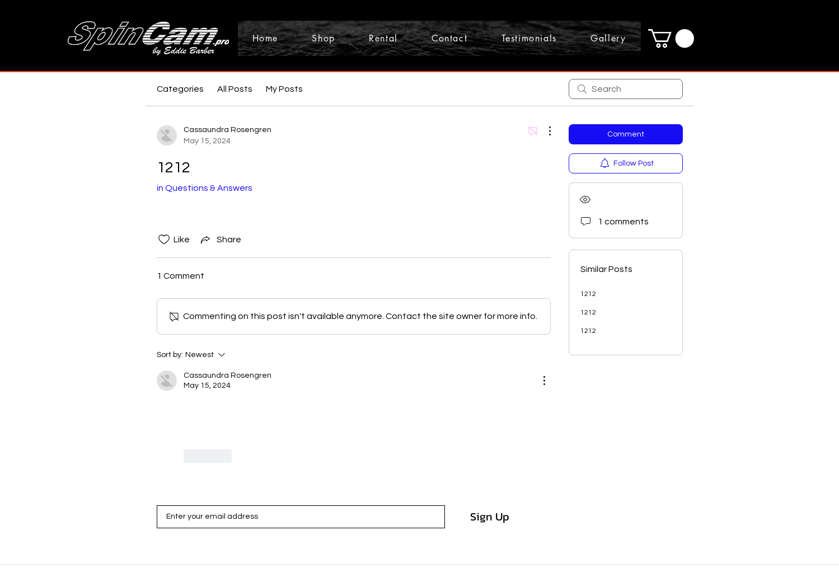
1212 (588, 294)
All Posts (234, 89)
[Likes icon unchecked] (164, 239)
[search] (626, 89)
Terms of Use (332, 537)
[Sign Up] (489, 516)
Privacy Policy (285, 537)
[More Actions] (544, 131)
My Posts (284, 89)
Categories (180, 89)
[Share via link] (220, 239)
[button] (671, 38)
